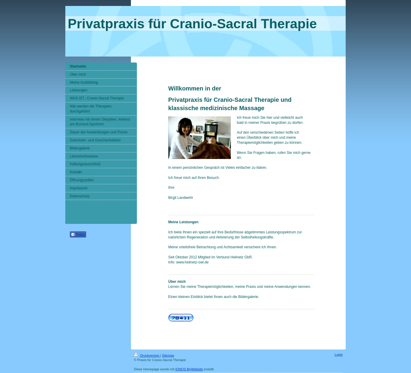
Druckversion (147, 355)
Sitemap (168, 355)
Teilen (78, 234)
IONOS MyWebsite (189, 369)
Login (339, 354)
